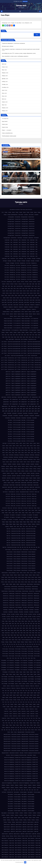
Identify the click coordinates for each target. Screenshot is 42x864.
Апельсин (14, 281)
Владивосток (32, 304)
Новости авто (5, 124)
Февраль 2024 (5, 107)
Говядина (38, 330)
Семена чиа (13, 685)
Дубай (30, 406)
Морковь (35, 572)
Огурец (3, 621)
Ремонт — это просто (6, 130)
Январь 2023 (4, 110)
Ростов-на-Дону (35, 646)
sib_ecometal (14, 156)
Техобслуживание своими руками (9, 136)
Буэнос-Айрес (4, 302)
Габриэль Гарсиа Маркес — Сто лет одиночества (12, 318)
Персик (22, 637)
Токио (36, 718)
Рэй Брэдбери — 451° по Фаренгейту (7, 660)
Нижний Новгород (23, 584)
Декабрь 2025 (5, 78)
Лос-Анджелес (37, 512)
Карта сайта (33, 461)
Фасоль (26, 729)
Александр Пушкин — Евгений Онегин (27, 216)
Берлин (38, 293)
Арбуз (28, 283)
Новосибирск (5, 609)
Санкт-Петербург (4, 676)
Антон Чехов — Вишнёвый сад (20, 263)
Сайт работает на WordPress (15, 209)
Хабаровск (38, 782)
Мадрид (32, 519)
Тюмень (20, 722)
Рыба (8, 658)
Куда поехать (5, 121)
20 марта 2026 (7, 168)
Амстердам (29, 258)
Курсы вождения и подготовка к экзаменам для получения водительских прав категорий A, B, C (19, 178)
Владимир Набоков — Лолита (8, 311)
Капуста (34, 459)
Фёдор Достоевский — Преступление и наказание (12, 734)
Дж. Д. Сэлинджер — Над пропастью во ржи (28, 339)
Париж (24, 628)
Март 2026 (4, 69)
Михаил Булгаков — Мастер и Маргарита (30, 549)
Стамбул (11, 704)
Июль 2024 (4, 93)
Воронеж (26, 311)
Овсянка (12, 618)
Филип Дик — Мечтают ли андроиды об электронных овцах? (30, 752)
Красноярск (33, 473)
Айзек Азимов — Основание (23, 214)
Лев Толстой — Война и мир (34, 491)
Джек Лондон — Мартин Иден (17, 397)
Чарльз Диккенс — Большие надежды (20, 792)
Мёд (18, 547)
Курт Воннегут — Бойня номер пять (9, 491)
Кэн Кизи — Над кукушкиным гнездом (22, 491)
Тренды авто (21, 6)
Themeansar (30, 209)
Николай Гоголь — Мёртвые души (34, 591)
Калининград (11, 454)
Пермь (3, 637)
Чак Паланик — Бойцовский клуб (7, 792)
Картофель (37, 461)
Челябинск (3, 815)
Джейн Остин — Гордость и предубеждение (13, 371)
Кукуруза (3, 480)
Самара (3, 674)
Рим (3, 644)
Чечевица (8, 819)
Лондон (2, 510)
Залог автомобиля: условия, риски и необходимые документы (15, 56)
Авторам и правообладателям (12, 214)
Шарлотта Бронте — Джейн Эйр (21, 822)
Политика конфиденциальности (27, 639)
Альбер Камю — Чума (8, 242)
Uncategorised (5, 118)
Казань (3, 450)
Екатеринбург (9, 413)
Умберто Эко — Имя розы (10, 727)
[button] (38, 11)
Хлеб (9, 789)
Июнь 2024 (4, 96)
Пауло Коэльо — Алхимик (9, 632)
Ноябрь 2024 (5, 81)
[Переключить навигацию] (20, 11)
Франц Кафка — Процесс (31, 755)
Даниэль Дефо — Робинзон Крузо (14, 339)
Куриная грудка (17, 482)
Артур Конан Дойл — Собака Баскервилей (24, 286)
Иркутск (17, 443)
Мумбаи (3, 584)
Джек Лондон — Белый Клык (6, 397)
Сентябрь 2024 (5, 87)
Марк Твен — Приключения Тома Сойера (14, 528)
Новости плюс (5, 127)
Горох (3, 334)
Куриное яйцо (4, 487)
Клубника (4, 473)
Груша (36, 334)
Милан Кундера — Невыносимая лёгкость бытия (13, 549)
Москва (2, 577)
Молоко (18, 572)
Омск (13, 623)
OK (25, 862)
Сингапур (10, 697)
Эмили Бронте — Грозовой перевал (8, 838)
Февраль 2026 (5, 72)
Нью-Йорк (8, 614)
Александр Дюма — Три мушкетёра (14, 216)
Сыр (20, 718)
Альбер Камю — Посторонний (22, 237)
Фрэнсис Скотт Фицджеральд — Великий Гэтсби (12, 757)
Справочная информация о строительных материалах (13, 43)
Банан (33, 286)
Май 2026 (4, 64)
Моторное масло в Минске (7, 46)
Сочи (22, 699)
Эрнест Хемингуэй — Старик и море (21, 838)
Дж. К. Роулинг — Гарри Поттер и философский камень (11, 341)
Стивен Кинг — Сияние (8, 711)
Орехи (24, 625)
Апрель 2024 (4, 101)
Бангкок (35, 288)
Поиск (3, 30)
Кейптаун (7, 466)
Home (3, 212)
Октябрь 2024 (5, 84)
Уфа (16, 727)
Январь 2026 (5, 75)
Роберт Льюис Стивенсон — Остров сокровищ (24, 646)
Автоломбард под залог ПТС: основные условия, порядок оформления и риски (19, 53)
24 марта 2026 (7, 156)
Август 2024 (4, 90)
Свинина (16, 683)
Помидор (34, 639)
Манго (15, 526)
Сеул (27, 688)
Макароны (25, 524)
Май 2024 (4, 99)
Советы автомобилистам (7, 133)
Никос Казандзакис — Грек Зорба (21, 607)
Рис (4, 646)
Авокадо (6, 212)
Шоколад (38, 833)
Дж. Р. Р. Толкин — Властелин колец (31, 355)
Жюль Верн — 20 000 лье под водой (14, 420)
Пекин (16, 632)
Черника (4, 817)
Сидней (11, 692)
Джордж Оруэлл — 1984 (27, 397)
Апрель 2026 (4, 66)
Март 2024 (4, 104)
